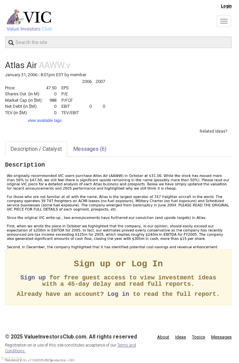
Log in (118, 294)
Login (226, 6)
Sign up (33, 277)
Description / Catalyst (36, 149)
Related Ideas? (213, 131)
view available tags (45, 120)
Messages (89, 149)
